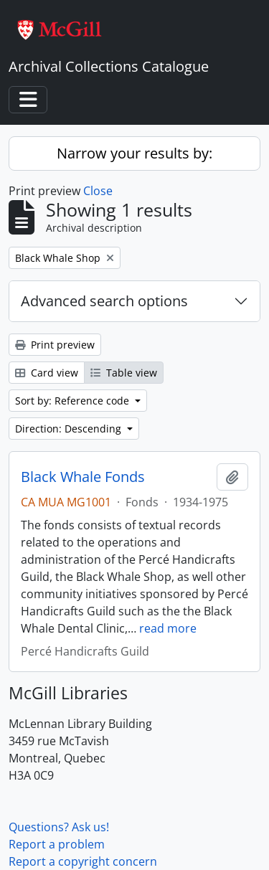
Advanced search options (104, 301)
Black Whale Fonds (83, 477)
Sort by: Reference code (73, 400)
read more (168, 628)
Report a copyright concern (83, 861)
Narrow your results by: (134, 153)
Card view (46, 372)
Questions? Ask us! (59, 827)
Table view (123, 372)
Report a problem (57, 844)
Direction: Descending (69, 428)
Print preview (55, 344)
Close (98, 191)
